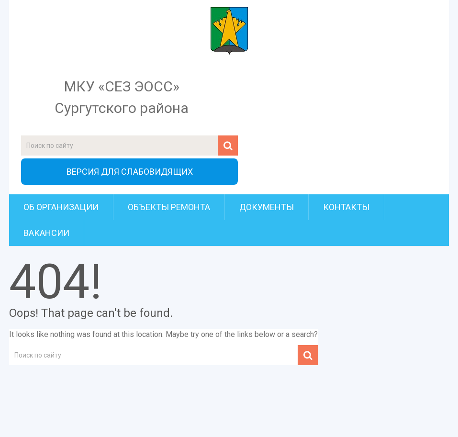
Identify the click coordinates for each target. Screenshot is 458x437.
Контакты (346, 207)
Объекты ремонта (169, 207)
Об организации (61, 207)
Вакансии (46, 233)
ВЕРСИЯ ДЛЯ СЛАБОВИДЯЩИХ (130, 172)
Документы (266, 207)
